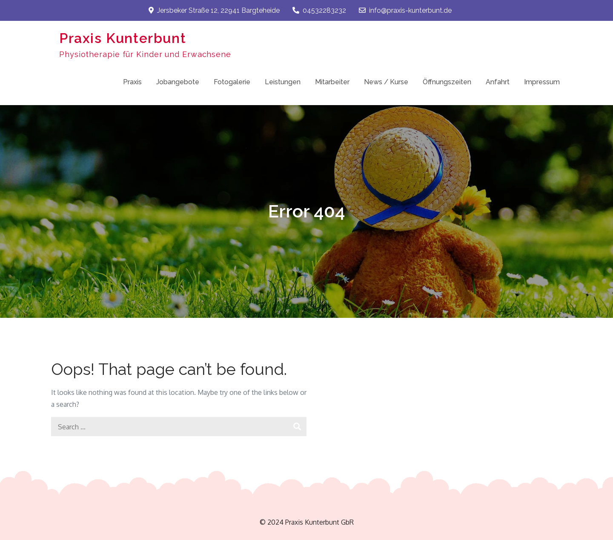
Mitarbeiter (332, 82)
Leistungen (283, 82)
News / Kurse (386, 82)
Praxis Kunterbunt (122, 38)
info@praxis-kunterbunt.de (405, 10)
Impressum (542, 82)
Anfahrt (498, 82)
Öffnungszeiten (447, 82)
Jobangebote (177, 82)
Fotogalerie (232, 82)
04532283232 (319, 10)
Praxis (132, 82)
